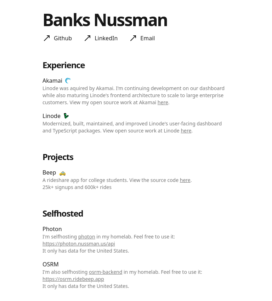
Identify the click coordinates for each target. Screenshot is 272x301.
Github (63, 38)
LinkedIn (106, 38)
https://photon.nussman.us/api (78, 243)
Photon (52, 229)
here (163, 102)
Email (147, 38)
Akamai (52, 80)
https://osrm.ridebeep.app (73, 279)
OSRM (50, 264)
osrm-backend (105, 271)
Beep (49, 172)
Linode (51, 116)
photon (86, 236)
